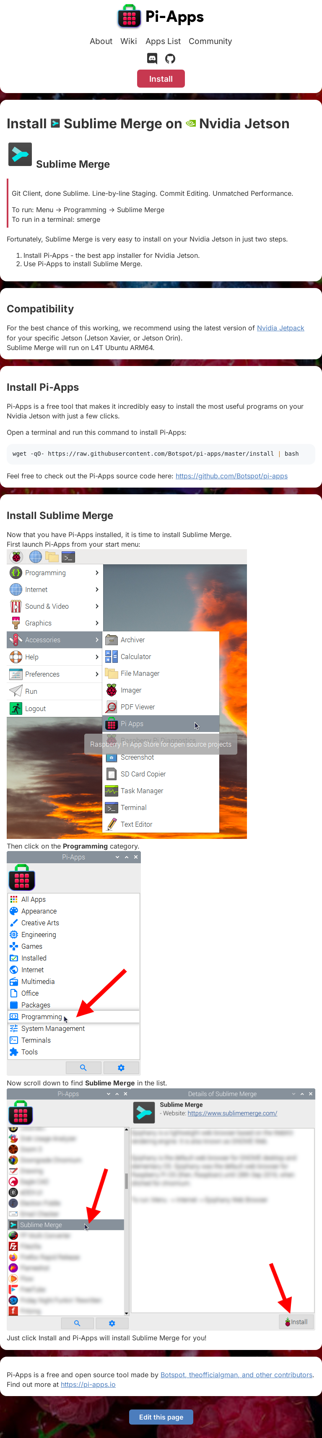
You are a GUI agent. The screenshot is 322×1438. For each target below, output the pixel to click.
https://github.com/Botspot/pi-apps (232, 476)
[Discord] (152, 60)
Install (161, 79)
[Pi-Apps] (161, 17)
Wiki (128, 41)
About (101, 41)
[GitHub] (170, 60)
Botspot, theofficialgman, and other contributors (236, 1375)
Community (210, 41)
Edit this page (161, 1417)
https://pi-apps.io (88, 1384)
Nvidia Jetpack (280, 328)
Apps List (163, 41)
